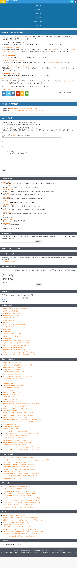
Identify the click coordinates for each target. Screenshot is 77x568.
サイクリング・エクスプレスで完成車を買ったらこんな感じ (18, 415)
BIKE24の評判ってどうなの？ (10, 397)
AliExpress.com (7, 212)
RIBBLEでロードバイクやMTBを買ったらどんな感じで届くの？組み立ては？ (23, 531)
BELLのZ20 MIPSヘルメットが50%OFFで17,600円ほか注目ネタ (19, 493)
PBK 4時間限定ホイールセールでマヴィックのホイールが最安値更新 (21, 473)
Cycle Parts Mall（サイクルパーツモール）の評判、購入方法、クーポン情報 (23, 447)
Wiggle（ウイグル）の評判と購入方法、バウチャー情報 (17, 365)
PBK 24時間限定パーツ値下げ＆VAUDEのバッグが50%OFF (18, 464)
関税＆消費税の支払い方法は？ (11, 315)
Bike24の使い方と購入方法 (10, 399)
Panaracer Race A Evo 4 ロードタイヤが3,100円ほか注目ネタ (19, 491)
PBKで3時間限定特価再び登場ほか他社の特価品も (16, 466)
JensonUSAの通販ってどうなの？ (12, 387)
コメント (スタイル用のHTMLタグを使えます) (14, 153)
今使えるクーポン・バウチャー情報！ (11, 248)
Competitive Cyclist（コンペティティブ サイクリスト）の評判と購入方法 (22, 419)
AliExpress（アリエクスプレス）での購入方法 (15, 406)
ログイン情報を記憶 (8, 151)
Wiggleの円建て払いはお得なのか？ (12, 369)
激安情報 (38, 25)
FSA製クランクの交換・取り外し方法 (12, 524)
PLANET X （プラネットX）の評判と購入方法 (15, 431)
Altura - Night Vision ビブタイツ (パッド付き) (16, 66)
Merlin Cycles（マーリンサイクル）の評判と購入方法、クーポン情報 (21, 403)
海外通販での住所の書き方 (10, 320)
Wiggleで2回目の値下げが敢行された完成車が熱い (23, 108)
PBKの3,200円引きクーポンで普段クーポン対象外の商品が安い (19, 469)
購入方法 (38, 17)
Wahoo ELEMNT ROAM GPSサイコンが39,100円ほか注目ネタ (19, 504)
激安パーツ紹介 (6, 483)
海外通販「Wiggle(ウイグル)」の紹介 (12, 362)
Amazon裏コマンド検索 (8, 254)
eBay (4, 215)
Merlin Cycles (6, 182)
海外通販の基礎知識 (7, 305)
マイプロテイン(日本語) (9, 204)
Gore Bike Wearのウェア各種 (11, 47)
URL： (3, 146)
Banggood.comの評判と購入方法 (11, 424)
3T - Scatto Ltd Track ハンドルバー (12, 79)
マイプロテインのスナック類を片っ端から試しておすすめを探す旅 (20, 517)
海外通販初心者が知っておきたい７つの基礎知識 (15, 308)
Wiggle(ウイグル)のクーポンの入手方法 (13, 367)
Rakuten (5, 227)
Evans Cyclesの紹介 (8, 381)
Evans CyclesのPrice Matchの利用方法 (13, 385)
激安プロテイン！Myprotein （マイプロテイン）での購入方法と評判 (20, 433)
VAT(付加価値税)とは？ (9, 329)
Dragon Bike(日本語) (8, 189)
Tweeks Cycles (7, 186)
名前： (3, 136)
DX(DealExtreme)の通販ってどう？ (12, 392)
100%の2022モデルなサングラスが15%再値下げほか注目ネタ (19, 507)
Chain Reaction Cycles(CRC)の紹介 (12, 374)
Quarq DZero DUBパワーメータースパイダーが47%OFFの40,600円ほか (21, 498)
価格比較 (38, 5)
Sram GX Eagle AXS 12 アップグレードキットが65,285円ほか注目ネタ (21, 502)
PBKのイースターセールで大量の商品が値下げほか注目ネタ (18, 457)
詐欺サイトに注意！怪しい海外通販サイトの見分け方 (17, 343)
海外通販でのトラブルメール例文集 (12, 333)
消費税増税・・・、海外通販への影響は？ (14, 347)
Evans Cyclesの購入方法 (9, 383)
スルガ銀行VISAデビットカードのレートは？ (14, 327)
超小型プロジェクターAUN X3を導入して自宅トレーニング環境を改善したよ (23, 520)
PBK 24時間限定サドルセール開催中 (12, 478)
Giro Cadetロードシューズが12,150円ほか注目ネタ (16, 488)
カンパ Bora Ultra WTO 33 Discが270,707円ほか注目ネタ (17, 495)
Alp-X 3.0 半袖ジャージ (56, 49)
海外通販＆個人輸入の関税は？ (11, 311)
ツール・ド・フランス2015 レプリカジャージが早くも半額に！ (27, 110)
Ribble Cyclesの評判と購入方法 (11, 426)
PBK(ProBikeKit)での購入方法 (10, 410)
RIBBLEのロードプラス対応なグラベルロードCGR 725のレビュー (20, 529)
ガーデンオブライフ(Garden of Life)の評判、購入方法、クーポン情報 (21, 449)
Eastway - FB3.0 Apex (9, 55)
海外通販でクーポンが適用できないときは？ (14, 349)
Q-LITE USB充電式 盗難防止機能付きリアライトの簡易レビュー (19, 536)
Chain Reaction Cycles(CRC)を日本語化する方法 (15, 378)
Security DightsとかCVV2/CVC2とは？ (13, 331)
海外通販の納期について (9, 338)
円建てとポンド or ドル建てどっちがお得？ (14, 336)
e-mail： (4, 141)
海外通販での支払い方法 (9, 317)
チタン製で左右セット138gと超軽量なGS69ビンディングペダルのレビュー (22, 533)
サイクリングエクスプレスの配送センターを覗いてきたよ (18, 417)
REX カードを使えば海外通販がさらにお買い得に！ (16, 345)
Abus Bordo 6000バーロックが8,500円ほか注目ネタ (16, 486)
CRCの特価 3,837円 (54, 62)
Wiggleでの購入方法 (8, 89)
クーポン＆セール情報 (7, 454)
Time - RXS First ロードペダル (11, 73)
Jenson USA (6, 197)
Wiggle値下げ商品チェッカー (24, 37)
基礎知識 (38, 13)
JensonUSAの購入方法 (9, 390)
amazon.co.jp (6, 223)
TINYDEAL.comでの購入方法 (10, 428)
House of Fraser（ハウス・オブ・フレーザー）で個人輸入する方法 (20, 422)
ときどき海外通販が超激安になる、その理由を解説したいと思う (19, 354)
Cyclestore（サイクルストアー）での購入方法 (15, 408)
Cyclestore (6, 193)
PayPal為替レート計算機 (8, 266)
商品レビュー (5, 512)
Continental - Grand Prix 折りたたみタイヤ (15, 60)
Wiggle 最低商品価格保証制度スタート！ (13, 371)
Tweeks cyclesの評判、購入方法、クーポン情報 (15, 440)
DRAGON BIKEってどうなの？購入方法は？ (14, 438)
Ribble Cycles (6, 201)
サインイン (15, 135)
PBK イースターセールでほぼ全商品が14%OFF (15, 462)
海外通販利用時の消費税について (11, 313)
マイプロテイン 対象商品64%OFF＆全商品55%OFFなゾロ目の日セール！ (22, 476)
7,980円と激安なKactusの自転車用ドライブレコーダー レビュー (19, 527)
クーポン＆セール (39, 21)
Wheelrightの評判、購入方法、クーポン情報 (14, 444)
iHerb (4, 208)
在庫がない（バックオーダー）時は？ (13, 322)
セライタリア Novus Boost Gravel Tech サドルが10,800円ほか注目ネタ (21, 500)
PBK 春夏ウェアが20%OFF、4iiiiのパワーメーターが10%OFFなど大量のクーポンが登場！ (26, 460)
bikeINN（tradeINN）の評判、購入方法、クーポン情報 (17, 442)
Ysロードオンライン (8, 219)
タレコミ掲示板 (38, 9)
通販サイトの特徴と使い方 (9, 359)
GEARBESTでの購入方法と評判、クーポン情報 (15, 435)
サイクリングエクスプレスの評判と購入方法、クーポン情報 (18, 412)
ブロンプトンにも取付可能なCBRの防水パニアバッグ (17, 522)
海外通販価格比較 (6, 233)
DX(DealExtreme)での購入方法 (11, 394)
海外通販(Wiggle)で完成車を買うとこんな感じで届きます (18, 340)
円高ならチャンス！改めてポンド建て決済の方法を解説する (18, 352)
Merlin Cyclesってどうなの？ (10, 401)
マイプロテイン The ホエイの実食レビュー (14, 515)
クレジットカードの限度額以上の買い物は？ (14, 324)
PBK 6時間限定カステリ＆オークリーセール (14, 471)
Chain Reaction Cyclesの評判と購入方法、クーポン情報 (17, 376)
